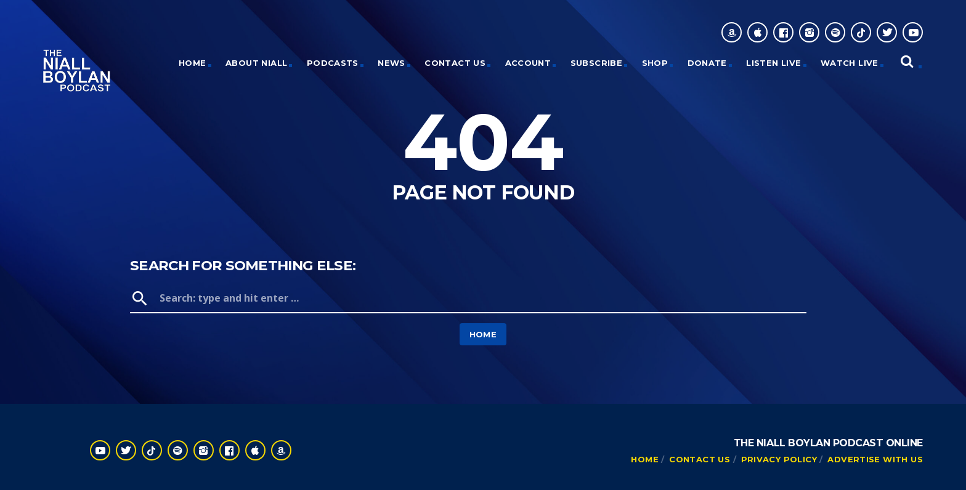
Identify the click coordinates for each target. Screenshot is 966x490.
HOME (192, 63)
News (391, 63)
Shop (655, 63)
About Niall (256, 63)
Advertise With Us (875, 459)
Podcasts (333, 63)
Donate (707, 63)
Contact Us (454, 63)
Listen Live (773, 63)
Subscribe (596, 63)
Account (528, 63)
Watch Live (850, 63)
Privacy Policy (779, 459)
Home (483, 334)
